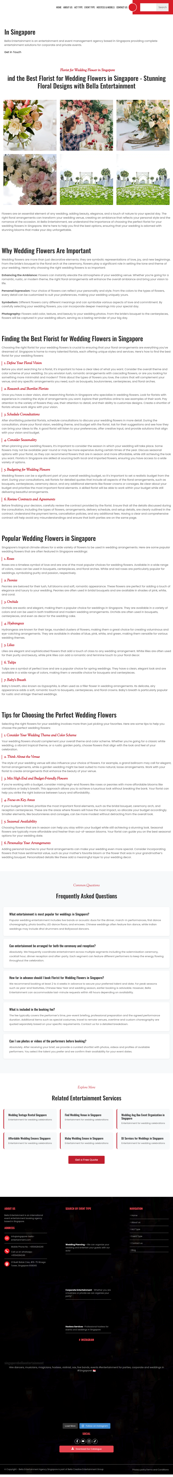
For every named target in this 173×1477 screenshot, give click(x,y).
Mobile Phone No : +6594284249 (27, 1246)
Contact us (121, 7)
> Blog (133, 1250)
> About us (135, 1222)
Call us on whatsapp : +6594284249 (22, 1253)
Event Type (89, 7)
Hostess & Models (106, 7)
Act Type (78, 7)
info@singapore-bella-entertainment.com (23, 1238)
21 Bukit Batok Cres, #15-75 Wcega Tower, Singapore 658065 (28, 1264)
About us (67, 7)
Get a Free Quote (86, 1160)
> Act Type (135, 1229)
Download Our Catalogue (86, 1451)
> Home (133, 1215)
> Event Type (136, 1236)
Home (58, 7)
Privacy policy (139, 1472)
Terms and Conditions (157, 1472)
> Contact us (136, 1243)
